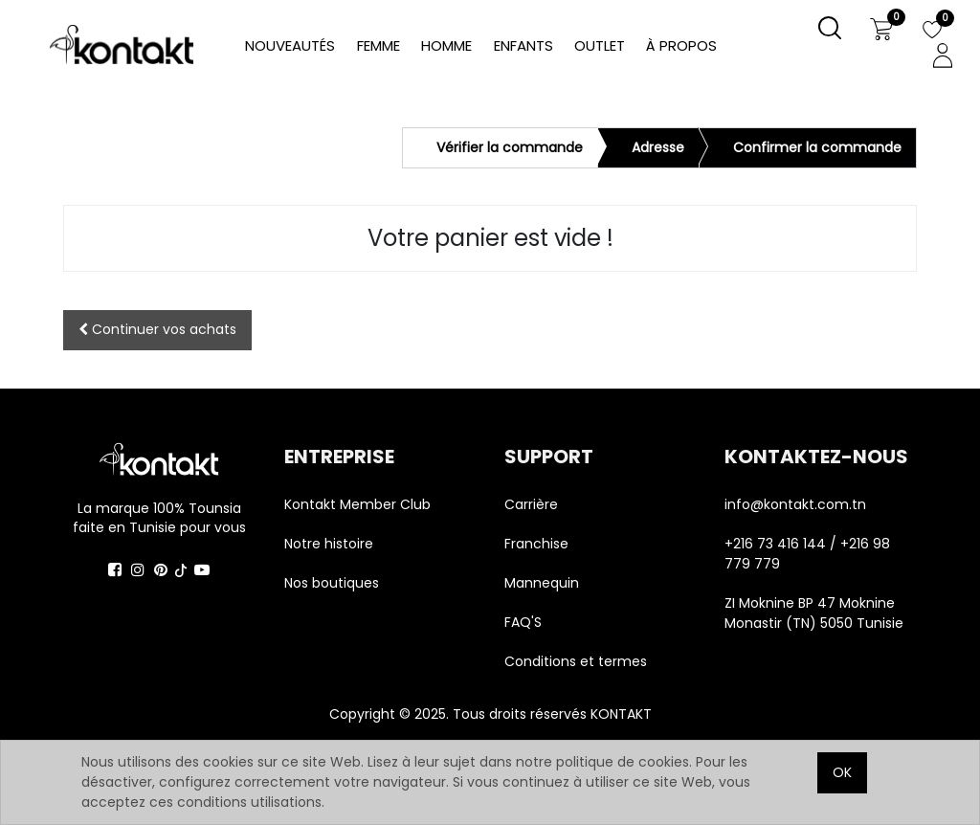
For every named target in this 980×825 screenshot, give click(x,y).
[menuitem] (681, 46)
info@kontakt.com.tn (797, 504)
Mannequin (543, 582)
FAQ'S (523, 622)
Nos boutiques (331, 582)
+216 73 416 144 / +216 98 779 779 (807, 553)
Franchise (536, 543)
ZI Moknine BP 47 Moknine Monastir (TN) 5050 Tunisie (813, 613)
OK (842, 772)
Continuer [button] (157, 329)
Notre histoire (328, 543)
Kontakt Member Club (357, 504)
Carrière (531, 504)
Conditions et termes (575, 661)
